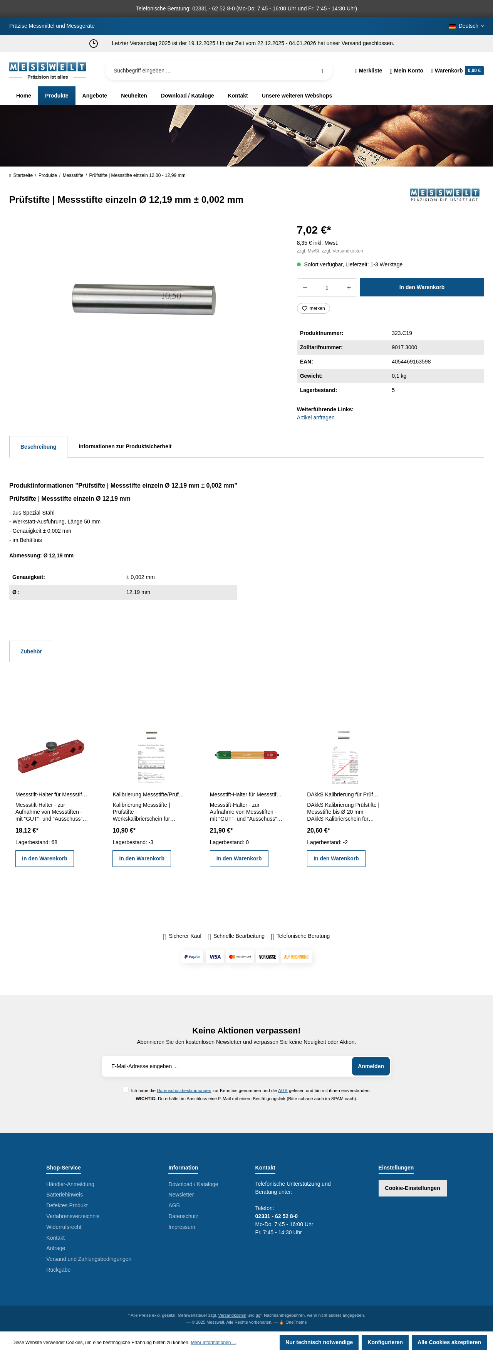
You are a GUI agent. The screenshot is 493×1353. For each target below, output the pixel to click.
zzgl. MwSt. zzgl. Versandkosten (330, 251)
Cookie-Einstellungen (412, 1188)
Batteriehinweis (64, 1194)
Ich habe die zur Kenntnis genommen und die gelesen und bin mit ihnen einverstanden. (251, 1090)
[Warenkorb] (455, 70)
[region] (144, 304)
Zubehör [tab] (31, 651)
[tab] (38, 447)
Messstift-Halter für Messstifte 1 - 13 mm (52, 794)
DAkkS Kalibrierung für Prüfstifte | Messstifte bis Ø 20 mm (343, 794)
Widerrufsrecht (63, 1227)
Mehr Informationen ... (213, 1342)
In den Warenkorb (422, 287)
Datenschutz (183, 1216)
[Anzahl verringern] (305, 287)
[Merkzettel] (368, 70)
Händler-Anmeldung (70, 1184)
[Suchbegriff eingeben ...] (219, 70)
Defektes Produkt (66, 1205)
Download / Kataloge (193, 1184)
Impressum (181, 1227)
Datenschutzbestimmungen (184, 1090)
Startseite (21, 175)
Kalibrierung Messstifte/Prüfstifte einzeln (149, 794)
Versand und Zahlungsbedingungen (88, 1259)
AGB (283, 1090)
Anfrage (55, 1248)
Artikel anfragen (316, 417)
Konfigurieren (385, 1342)
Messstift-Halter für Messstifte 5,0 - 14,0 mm (246, 794)
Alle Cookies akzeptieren (449, 1342)
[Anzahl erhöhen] (349, 287)
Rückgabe (58, 1270)
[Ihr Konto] (406, 70)
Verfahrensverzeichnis (72, 1216)
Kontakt (55, 1238)
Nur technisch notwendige (319, 1342)
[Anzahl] (327, 287)
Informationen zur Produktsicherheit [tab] (125, 446)
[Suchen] (322, 70)
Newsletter (181, 1194)
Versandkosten (232, 1315)
